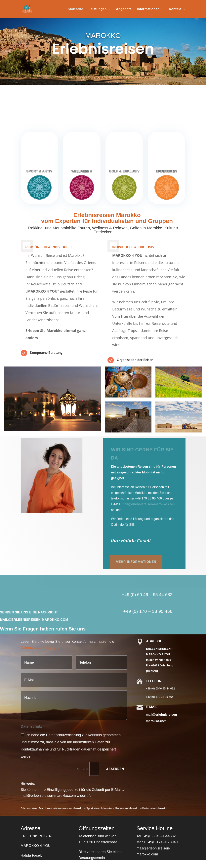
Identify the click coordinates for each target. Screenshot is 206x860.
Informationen (148, 9)
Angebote (123, 9)
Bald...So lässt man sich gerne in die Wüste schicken (110, 113)
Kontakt (175, 9)
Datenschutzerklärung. (39, 648)
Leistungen (98, 9)
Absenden (115, 769)
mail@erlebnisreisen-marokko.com (148, 504)
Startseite (75, 9)
